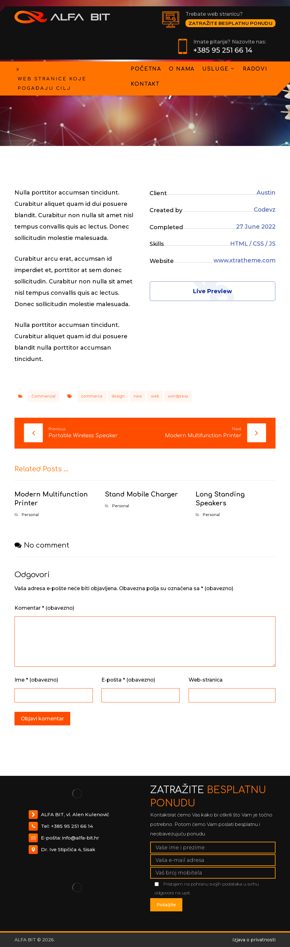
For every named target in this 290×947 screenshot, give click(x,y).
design (118, 396)
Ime (36, 680)
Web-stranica (206, 680)
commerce (92, 396)
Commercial (43, 396)
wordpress (178, 396)
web (155, 396)
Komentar (44, 608)
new (138, 396)
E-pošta (128, 680)
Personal (30, 514)
